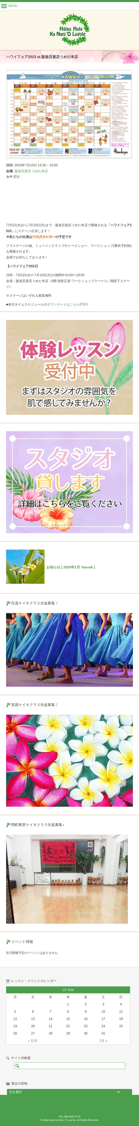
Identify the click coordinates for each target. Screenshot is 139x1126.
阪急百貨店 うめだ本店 (31, 171)
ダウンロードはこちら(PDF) (67, 304)
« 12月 (33, 1040)
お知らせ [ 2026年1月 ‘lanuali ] (70, 567)
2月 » (103, 1040)
